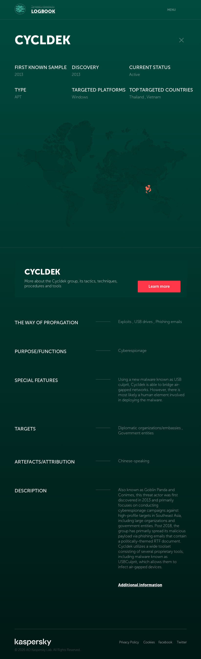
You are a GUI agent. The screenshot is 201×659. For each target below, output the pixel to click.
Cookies (149, 642)
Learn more (159, 286)
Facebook (165, 642)
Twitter (182, 642)
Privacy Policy (129, 642)
